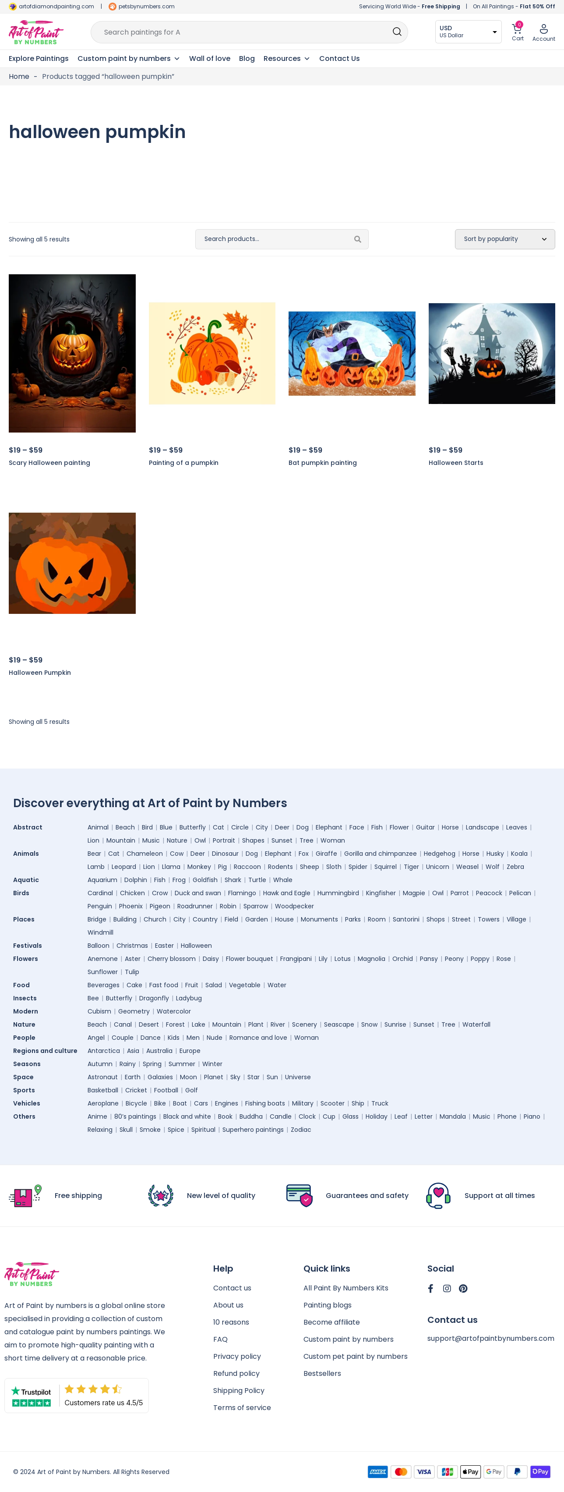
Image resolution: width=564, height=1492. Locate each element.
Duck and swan (198, 893)
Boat (180, 1103)
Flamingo (242, 893)
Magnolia (371, 958)
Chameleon (145, 853)
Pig (222, 866)
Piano (532, 1116)
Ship (358, 1103)
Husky (495, 853)
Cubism (99, 1011)
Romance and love (258, 1037)
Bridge (97, 919)
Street (461, 919)
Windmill (100, 932)
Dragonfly (154, 998)
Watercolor (174, 1011)
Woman (333, 840)
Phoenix (131, 906)
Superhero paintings (253, 1129)
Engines (226, 1103)
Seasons (29, 1064)
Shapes (253, 840)
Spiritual (203, 1129)
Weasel (467, 866)
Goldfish (205, 879)
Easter (164, 945)
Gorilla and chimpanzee (380, 853)
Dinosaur (225, 853)
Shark (233, 879)
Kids (174, 1037)
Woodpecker (294, 906)
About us (228, 1305)
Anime (97, 1116)
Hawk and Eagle (286, 893)
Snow (369, 1024)
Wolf (493, 866)
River (278, 1024)
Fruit (191, 985)
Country (205, 919)
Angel (96, 1037)
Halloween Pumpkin (40, 672)
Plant (256, 1024)
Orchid (402, 958)
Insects (27, 998)
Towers (489, 919)
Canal (123, 1024)
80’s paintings (135, 1116)
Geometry (134, 1011)
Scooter (333, 1103)
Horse (450, 827)
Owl (200, 840)
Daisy (211, 958)
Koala (519, 853)
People (26, 1037)
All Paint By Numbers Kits (345, 1288)
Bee (93, 998)
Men (193, 1037)
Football (166, 1090)
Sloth (334, 866)
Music (151, 840)
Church (155, 919)
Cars (201, 1103)
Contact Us (339, 58)
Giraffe (326, 853)
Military (303, 1103)
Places (26, 919)
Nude (214, 1037)
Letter (424, 1116)
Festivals (29, 945)
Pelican (520, 893)
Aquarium (102, 879)
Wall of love (209, 58)
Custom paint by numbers (348, 1339)
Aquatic (28, 879)
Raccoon (247, 866)
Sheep (309, 866)
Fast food (163, 985)
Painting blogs (327, 1305)
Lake (198, 1024)
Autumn (100, 1064)
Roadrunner (195, 906)
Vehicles (29, 1103)
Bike (160, 1103)
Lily (323, 958)
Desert (149, 1024)
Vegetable (245, 985)
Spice (176, 1129)
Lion (93, 840)
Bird (147, 827)
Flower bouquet (249, 958)
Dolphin (135, 879)
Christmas (132, 945)
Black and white (187, 1116)
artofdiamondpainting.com (56, 6)
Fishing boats (265, 1103)
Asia (133, 1050)
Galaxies (160, 1077)
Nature (177, 840)
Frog (179, 879)
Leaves (516, 827)
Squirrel (385, 866)
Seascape (339, 1024)
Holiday (377, 1116)
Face (356, 827)
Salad (213, 985)
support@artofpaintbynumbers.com (490, 1338)
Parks (353, 919)
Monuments (319, 919)
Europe (190, 1050)
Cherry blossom (172, 958)
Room (377, 919)
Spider (358, 866)
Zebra (515, 866)
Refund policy (236, 1373)
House (284, 919)
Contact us (232, 1288)
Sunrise (395, 1024)
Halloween (196, 945)
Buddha (251, 1116)
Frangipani (296, 958)
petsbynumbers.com (147, 6)
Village (516, 919)
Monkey (199, 866)
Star (253, 1077)
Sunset (282, 840)
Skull (126, 1129)
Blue (166, 827)
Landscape (482, 827)
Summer (182, 1064)
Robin (228, 906)
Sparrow (255, 906)
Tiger (411, 866)
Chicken (132, 893)
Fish (377, 827)
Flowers (27, 958)
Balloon (98, 945)
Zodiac (301, 1129)
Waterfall (476, 1024)
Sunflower (103, 971)
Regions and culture (47, 1050)
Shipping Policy (238, 1391)
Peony (454, 958)
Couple (123, 1037)
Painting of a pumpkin (184, 462)
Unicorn (437, 866)
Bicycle (136, 1103)
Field (231, 919)
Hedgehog (439, 853)
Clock (307, 1116)
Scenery (304, 1024)
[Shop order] (505, 239)
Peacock (489, 893)
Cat (218, 827)
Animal (98, 827)
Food (23, 985)
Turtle (257, 879)
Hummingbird (338, 893)
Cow (176, 853)
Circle (240, 827)
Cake (134, 985)
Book (225, 1116)
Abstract (30, 827)
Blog (247, 58)
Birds (23, 893)
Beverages (104, 985)
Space (25, 1077)
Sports (26, 1090)
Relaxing (100, 1129)
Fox (304, 853)
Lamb (96, 866)
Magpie (414, 893)
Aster (133, 958)
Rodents (280, 866)
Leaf (401, 1116)
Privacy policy (237, 1356)
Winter (212, 1064)
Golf (191, 1090)
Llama (171, 866)
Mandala (453, 1116)
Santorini (406, 919)
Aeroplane (103, 1103)
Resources (287, 58)
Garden (256, 919)
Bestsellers (322, 1373)
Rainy (128, 1064)
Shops (436, 919)
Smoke (150, 1129)
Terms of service (242, 1408)
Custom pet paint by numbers (355, 1356)
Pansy (429, 958)
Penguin (100, 906)
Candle (281, 1116)
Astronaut (103, 1077)
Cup (329, 1116)
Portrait (224, 840)
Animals (28, 853)
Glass (350, 1116)
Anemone (103, 958)
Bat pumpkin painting (323, 462)
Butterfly (193, 827)
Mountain (120, 840)
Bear (94, 853)
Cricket (136, 1090)
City (262, 827)
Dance (151, 1037)
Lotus (343, 958)
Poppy (480, 958)
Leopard (124, 866)
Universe (298, 1077)
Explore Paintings (39, 58)
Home (19, 76)
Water (277, 985)
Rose (504, 958)
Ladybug (189, 998)
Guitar (425, 827)
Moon (188, 1077)
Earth (133, 1077)
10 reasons (231, 1322)
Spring (152, 1064)
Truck (379, 1103)
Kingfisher (381, 893)
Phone (507, 1116)
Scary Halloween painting (49, 462)
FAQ (220, 1339)
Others (26, 1116)
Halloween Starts (456, 462)
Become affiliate (331, 1322)
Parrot (460, 893)
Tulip (132, 971)
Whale (283, 879)
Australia (159, 1050)
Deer (282, 827)
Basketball (103, 1090)
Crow (160, 893)
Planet (213, 1077)
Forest (175, 1024)
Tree (307, 840)
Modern (27, 1011)
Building (125, 919)
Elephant (329, 827)
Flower (399, 827)
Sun (272, 1077)
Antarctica (104, 1050)
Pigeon (160, 906)
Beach (125, 827)
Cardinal (100, 893)
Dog (302, 827)
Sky (235, 1077)
